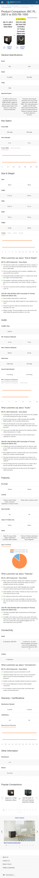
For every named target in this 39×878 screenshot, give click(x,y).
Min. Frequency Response (9, 379)
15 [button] (21, 812)
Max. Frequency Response (9, 383)
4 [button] (12, 810)
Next (36, 797)
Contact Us (6, 860)
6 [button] (17, 810)
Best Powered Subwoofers (12, 843)
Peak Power (24, 383)
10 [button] (27, 810)
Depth (15, 233)
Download (10, 773)
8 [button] (22, 810)
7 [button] (19, 810)
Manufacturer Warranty (8, 725)
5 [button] (14, 810)
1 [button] (4, 810)
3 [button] (9, 810)
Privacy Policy (7, 864)
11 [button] (30, 810)
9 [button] (25, 810)
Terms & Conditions (9, 867)
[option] (19, 798)
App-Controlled (6, 544)
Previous (2, 797)
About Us (5, 857)
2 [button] (6, 810)
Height (3, 233)
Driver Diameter (16, 148)
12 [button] (33, 810)
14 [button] (18, 812)
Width (9, 233)
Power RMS (5, 148)
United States (8, 875)
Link (10, 762)
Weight (21, 233)
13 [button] (35, 810)
